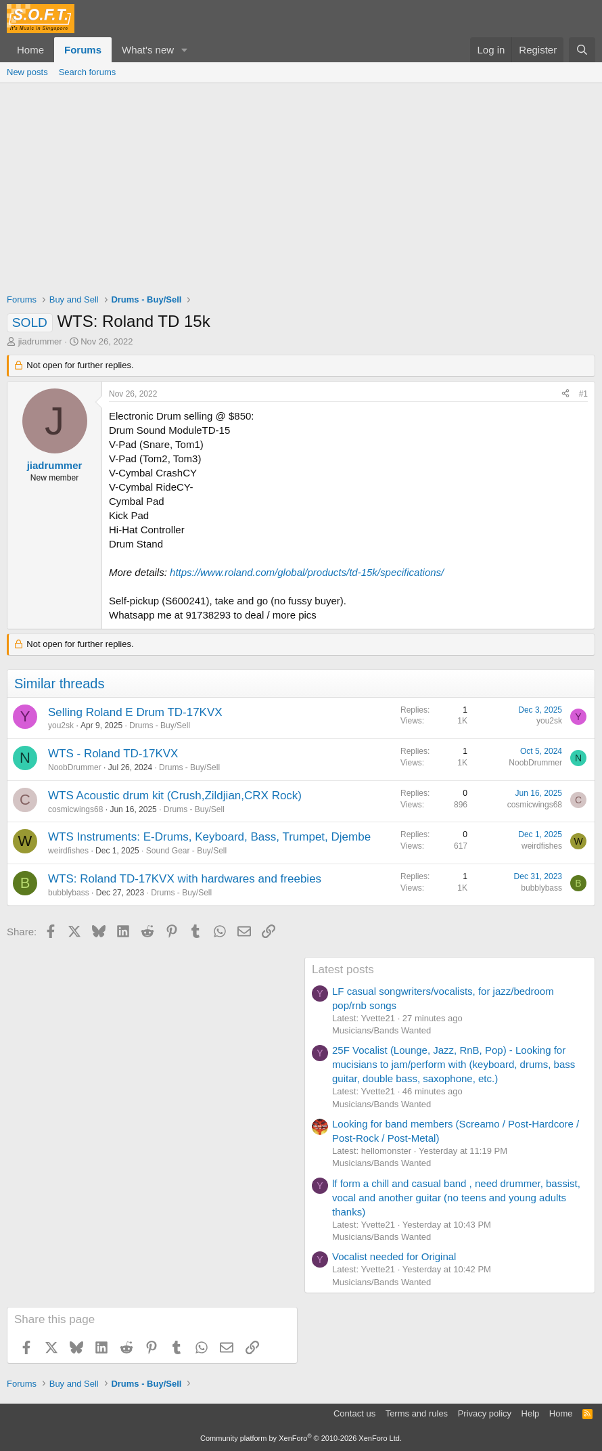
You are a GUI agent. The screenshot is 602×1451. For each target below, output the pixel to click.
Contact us (354, 1413)
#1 (583, 394)
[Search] (582, 49)
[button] (184, 49)
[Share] (565, 394)
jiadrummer (40, 341)
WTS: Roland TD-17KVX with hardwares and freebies (184, 878)
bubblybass (68, 892)
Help (531, 1413)
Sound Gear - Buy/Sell (186, 850)
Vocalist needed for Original (394, 1256)
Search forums (87, 72)
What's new (148, 49)
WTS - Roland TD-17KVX (113, 753)
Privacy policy (484, 1413)
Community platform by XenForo (301, 1438)
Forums (82, 49)
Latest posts (343, 969)
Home (30, 49)
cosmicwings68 (75, 809)
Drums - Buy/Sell (159, 725)
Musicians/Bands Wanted (381, 1030)
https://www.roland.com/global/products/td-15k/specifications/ (307, 572)
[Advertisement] (301, 185)
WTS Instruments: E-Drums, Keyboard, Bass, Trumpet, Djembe (209, 836)
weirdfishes (68, 850)
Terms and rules (417, 1413)
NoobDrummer (74, 767)
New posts (27, 72)
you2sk (61, 725)
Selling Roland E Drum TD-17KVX (135, 712)
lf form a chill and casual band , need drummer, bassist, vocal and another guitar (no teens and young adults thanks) (456, 1198)
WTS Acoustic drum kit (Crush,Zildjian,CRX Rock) (175, 795)
